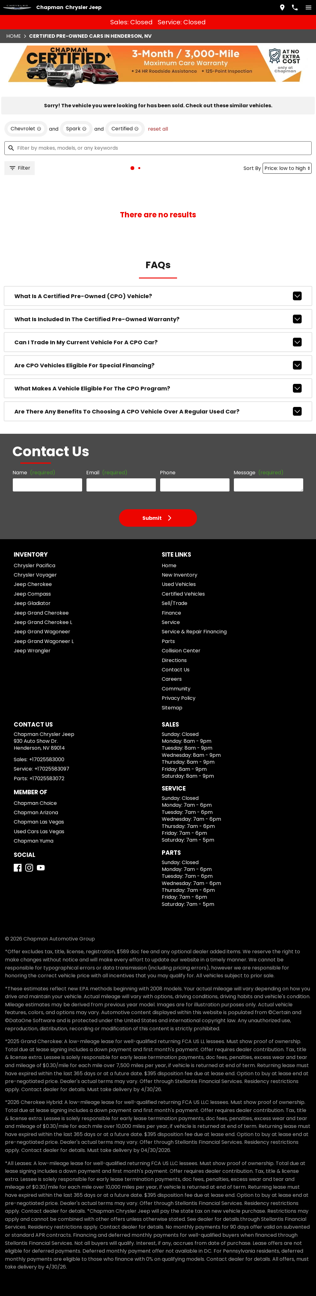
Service (169, 595)
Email (104, 442)
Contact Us (173, 643)
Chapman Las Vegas (36, 803)
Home (168, 538)
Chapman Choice (33, 784)
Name (32, 442)
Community (173, 662)
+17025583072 (44, 759)
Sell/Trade (172, 576)
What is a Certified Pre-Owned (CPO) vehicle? (158, 263)
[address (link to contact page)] (280, 6)
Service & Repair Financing (190, 605)
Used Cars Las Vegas (37, 813)
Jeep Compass (30, 567)
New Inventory (177, 548)
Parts (167, 614)
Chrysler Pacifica (33, 538)
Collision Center (178, 624)
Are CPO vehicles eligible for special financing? (158, 328)
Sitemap (170, 681)
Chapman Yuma (32, 822)
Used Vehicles (176, 557)
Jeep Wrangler (30, 624)
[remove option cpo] (114, 87)
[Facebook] (20, 857)
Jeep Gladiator (30, 576)
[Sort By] (284, 128)
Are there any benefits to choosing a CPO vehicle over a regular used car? (158, 372)
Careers (169, 652)
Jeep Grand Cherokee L (40, 595)
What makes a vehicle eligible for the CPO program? (158, 350)
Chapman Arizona (34, 794)
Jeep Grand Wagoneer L (40, 614)
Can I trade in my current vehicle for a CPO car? (158, 306)
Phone (166, 442)
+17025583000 (45, 741)
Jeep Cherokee (31, 557)
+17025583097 (49, 750)
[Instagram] (32, 857)
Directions (172, 633)
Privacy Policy (176, 671)
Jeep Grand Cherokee (37, 586)
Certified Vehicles (180, 567)
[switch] (306, 6)
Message (252, 439)
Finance (170, 586)
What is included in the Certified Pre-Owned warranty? (158, 284)
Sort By (250, 128)
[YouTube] (43, 857)
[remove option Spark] (70, 87)
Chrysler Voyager (33, 548)
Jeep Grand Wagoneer (38, 605)
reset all (143, 87)
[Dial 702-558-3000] (292, 6)
